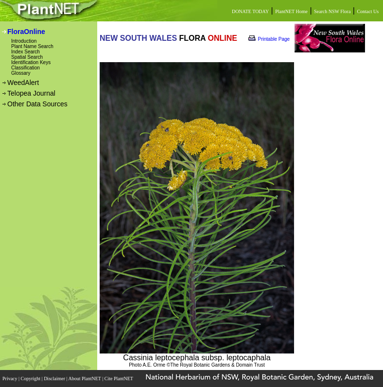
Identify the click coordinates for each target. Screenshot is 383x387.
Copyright (31, 378)
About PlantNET (85, 378)
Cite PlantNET (119, 378)
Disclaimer (55, 378)
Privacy (10, 378)
